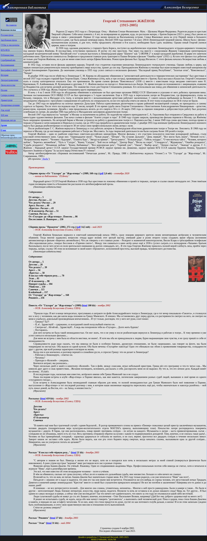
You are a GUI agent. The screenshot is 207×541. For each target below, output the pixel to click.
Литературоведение (9, 80)
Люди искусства (8, 85)
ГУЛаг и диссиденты (10, 45)
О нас (3, 130)
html (85, 305)
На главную (11, 25)
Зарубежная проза (9, 40)
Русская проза (7, 35)
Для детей (5, 110)
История (4, 75)
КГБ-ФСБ (5, 50)
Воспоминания (7, 65)
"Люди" (45, 159)
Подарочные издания (10, 105)
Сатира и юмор (7, 95)
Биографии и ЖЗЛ (9, 70)
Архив (4, 125)
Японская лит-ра (8, 120)
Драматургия (6, 100)
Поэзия (4, 90)
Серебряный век (8, 60)
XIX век (4, 115)
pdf (102, 173)
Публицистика (7, 55)
